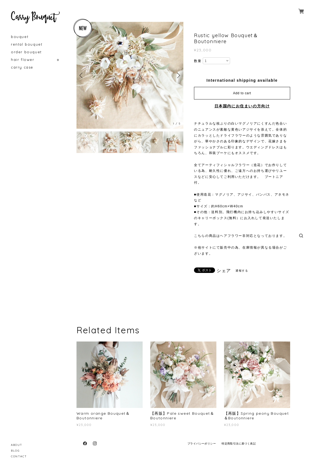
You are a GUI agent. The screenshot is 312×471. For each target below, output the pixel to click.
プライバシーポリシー (201, 443)
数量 (197, 61)
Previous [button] (81, 75)
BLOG (15, 450)
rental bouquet (26, 44)
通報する (242, 270)
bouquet (19, 37)
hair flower (22, 59)
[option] (129, 75)
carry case (22, 67)
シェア (224, 271)
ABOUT (16, 445)
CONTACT (19, 456)
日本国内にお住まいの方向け (242, 106)
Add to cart (242, 93)
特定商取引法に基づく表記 (239, 443)
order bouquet (26, 52)
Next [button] (177, 75)
